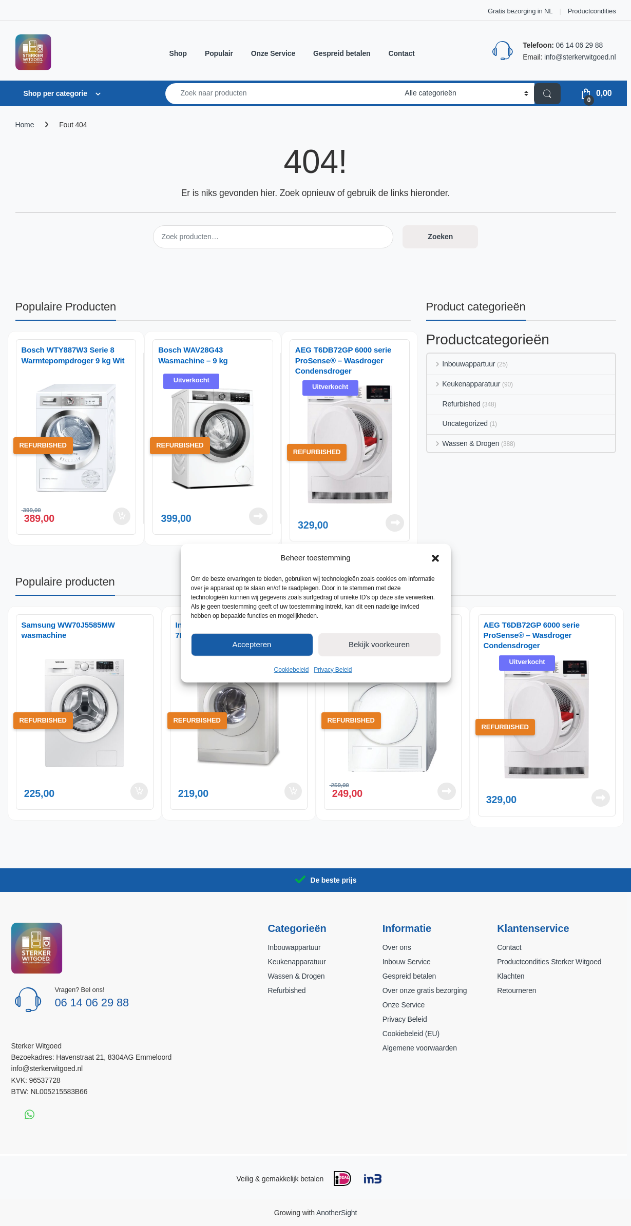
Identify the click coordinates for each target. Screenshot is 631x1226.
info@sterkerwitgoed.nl (580, 57)
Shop (178, 53)
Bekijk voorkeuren (379, 644)
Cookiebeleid (291, 669)
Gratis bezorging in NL (520, 11)
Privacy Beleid (333, 669)
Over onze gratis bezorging (425, 990)
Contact (401, 53)
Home (24, 125)
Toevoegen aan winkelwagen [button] (121, 516)
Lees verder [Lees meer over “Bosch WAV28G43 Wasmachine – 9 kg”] (258, 516)
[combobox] (282, 93)
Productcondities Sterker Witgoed (549, 962)
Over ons (397, 947)
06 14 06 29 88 (579, 45)
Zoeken (440, 236)
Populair (219, 53)
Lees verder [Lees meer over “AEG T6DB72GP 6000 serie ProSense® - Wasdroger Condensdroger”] (395, 523)
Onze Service (273, 53)
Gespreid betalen (341, 53)
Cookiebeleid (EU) (411, 1033)
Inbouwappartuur (461, 364)
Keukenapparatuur (464, 384)
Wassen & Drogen (463, 443)
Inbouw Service (407, 962)
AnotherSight (336, 1213)
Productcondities (592, 11)
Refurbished (454, 404)
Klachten (510, 976)
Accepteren (252, 644)
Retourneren (516, 990)
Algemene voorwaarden (420, 1048)
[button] (435, 557)
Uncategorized (457, 423)
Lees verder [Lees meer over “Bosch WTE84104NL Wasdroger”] (446, 791)
